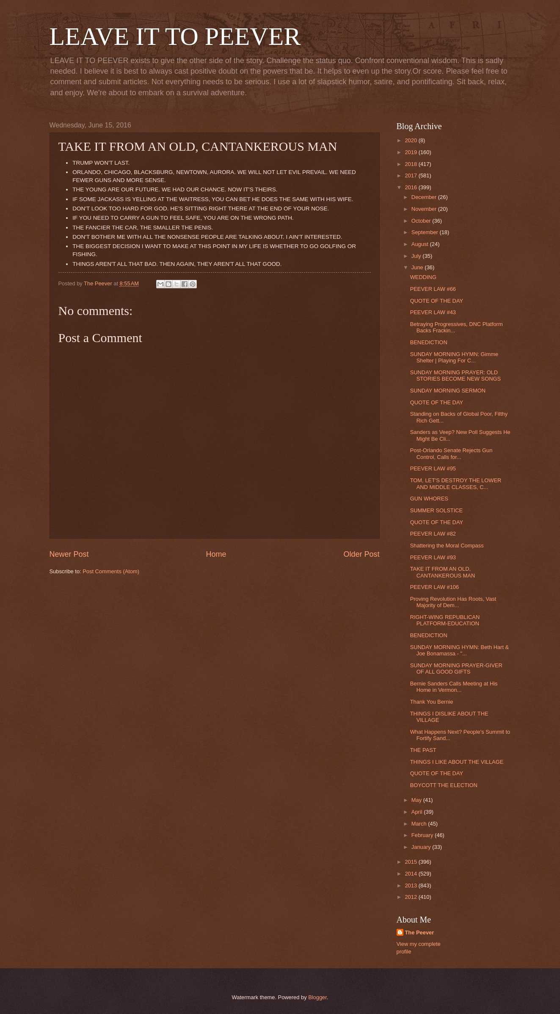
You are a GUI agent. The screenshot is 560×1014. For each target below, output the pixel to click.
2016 (411, 187)
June (418, 267)
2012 (411, 897)
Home (216, 554)
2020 (411, 140)
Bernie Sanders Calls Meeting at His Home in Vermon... (454, 686)
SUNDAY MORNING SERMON (448, 390)
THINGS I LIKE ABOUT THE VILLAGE (457, 762)
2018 (411, 164)
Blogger (317, 997)
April (417, 812)
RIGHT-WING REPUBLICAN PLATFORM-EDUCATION (445, 620)
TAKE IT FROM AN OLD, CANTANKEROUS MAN (442, 572)
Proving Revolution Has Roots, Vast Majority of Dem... (453, 602)
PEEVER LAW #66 (433, 289)
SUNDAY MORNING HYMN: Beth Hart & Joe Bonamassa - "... (459, 650)
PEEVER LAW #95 (433, 468)
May (417, 800)
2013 (411, 885)
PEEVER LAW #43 (433, 312)
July (416, 256)
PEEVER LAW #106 (434, 587)
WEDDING (423, 277)
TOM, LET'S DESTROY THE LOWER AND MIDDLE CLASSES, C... (456, 483)
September (425, 232)
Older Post (361, 554)
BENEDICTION (428, 342)
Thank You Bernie (431, 702)
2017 (411, 175)
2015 (411, 862)
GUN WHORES (429, 498)
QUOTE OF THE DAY (436, 301)
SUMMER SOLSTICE (436, 510)
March (419, 824)
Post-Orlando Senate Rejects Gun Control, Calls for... (451, 453)
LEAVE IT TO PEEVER (175, 36)
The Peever (419, 932)
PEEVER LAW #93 (433, 557)
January (421, 847)
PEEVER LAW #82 (433, 533)
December (424, 197)
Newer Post (69, 554)
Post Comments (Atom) (111, 571)
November (424, 209)
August (420, 244)
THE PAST (423, 750)
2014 (411, 873)
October (421, 221)
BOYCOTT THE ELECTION (443, 785)
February (423, 835)
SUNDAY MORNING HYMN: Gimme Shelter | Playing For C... (454, 357)
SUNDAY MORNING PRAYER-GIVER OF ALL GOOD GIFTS (456, 668)
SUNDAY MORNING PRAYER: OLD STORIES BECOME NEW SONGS (455, 375)
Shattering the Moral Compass (447, 545)
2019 (411, 152)
